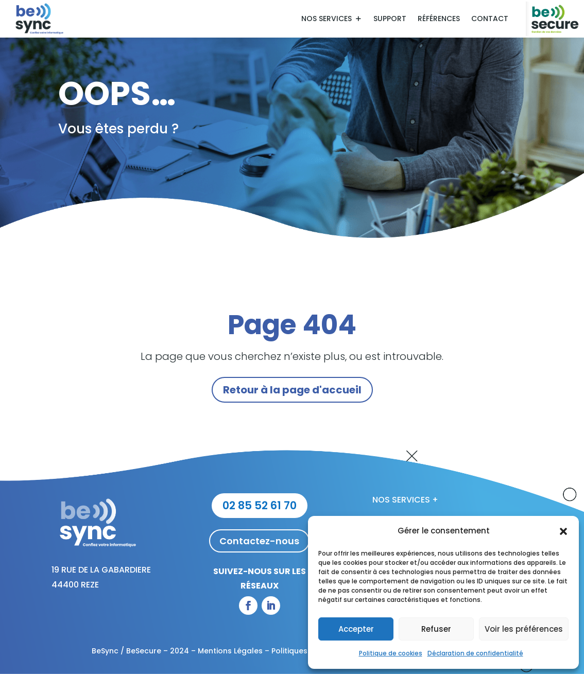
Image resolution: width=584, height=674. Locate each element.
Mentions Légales (230, 651)
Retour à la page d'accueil (292, 390)
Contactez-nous (259, 540)
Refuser (436, 629)
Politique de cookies (390, 653)
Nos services (326, 19)
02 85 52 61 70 (259, 505)
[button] (563, 531)
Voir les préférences (524, 629)
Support (389, 19)
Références (439, 19)
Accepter (356, 629)
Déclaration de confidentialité (475, 653)
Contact (489, 19)
